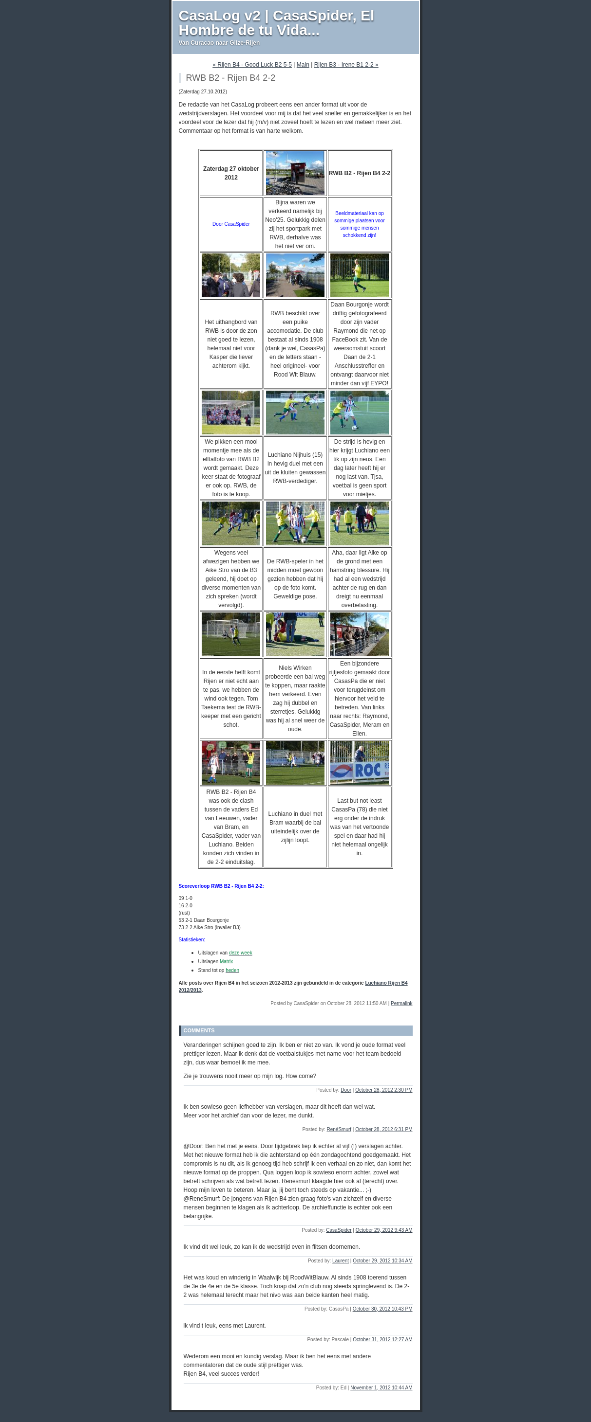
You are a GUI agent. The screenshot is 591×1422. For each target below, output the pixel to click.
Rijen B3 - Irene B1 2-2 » (346, 64)
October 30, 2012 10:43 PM (383, 1309)
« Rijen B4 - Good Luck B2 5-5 (252, 64)
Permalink (401, 1003)
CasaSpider (338, 1230)
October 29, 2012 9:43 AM (384, 1230)
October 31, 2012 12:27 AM (382, 1339)
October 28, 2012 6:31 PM (383, 1129)
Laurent (340, 1260)
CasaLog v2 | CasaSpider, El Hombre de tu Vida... (277, 22)
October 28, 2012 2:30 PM (383, 1090)
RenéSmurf (338, 1129)
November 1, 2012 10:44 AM (381, 1387)
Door (346, 1090)
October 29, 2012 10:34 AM (382, 1260)
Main (303, 64)
